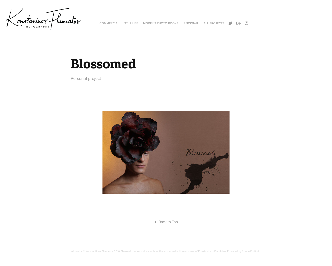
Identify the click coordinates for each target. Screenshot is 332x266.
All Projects (214, 23)
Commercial (109, 23)
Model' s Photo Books (160, 23)
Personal (191, 23)
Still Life (131, 23)
